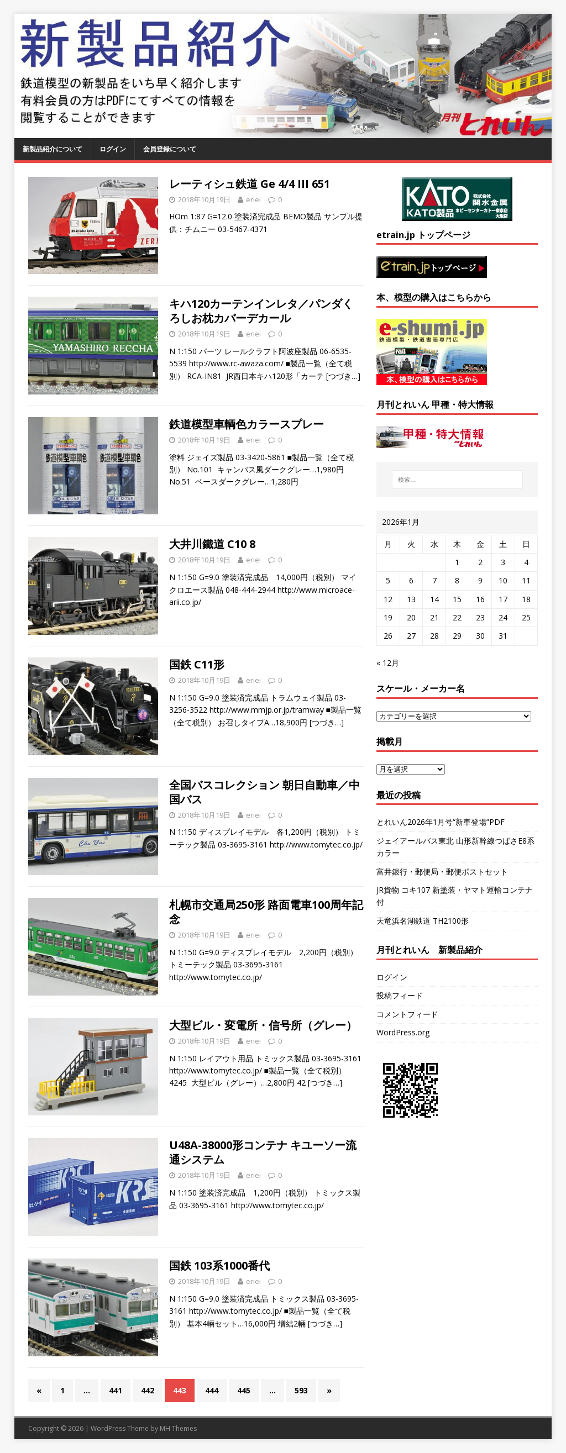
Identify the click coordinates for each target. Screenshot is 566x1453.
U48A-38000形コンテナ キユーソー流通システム (263, 1152)
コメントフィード (407, 1014)
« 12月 (387, 662)
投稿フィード (399, 995)
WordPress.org (402, 1032)
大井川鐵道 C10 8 (212, 543)
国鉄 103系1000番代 (219, 1265)
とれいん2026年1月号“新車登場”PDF (440, 822)
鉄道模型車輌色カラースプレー (246, 424)
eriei (253, 199)
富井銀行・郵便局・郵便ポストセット (442, 871)
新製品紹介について (52, 149)
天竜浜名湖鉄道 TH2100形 (422, 920)
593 (301, 1390)
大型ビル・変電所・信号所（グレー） (263, 1025)
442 (147, 1390)
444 (211, 1390)
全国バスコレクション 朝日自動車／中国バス (264, 792)
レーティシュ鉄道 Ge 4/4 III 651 (249, 183)
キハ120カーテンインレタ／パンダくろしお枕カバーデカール (261, 310)
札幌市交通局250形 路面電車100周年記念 (266, 911)
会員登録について (169, 149)
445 (243, 1390)
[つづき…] (343, 376)
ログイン (112, 149)
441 (115, 1390)
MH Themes (178, 1428)
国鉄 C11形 (196, 664)
